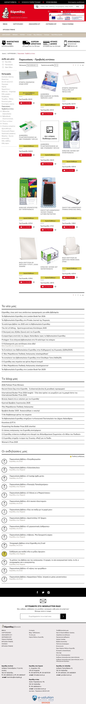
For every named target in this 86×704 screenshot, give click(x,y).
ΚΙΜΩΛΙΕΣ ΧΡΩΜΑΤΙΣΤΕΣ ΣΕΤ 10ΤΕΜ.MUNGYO (28, 208)
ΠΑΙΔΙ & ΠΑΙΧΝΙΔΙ (67, 24)
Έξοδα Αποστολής (61, 641)
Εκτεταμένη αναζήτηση (76, 2)
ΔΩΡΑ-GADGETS (6, 34)
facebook (37, 592)
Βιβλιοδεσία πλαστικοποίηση (7, 117)
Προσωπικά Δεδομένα (62, 637)
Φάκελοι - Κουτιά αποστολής (7, 137)
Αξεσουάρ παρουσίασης (6, 113)
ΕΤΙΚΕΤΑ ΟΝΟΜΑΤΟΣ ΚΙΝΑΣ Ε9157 (26, 83)
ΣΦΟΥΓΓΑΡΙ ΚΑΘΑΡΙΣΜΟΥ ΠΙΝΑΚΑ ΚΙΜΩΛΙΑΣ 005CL (71, 208)
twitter (43, 592)
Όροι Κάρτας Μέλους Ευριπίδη (65, 648)
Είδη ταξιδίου (6, 141)
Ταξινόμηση (22, 65)
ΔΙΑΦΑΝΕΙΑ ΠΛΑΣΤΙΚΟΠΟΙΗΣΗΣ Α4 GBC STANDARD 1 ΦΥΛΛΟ (28, 137)
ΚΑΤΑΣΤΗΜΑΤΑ (10, 2)
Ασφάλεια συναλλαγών (63, 635)
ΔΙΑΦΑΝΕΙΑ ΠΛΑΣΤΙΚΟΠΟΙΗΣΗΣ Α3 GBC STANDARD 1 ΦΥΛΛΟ (50, 146)
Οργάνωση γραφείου (8, 133)
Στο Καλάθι (27, 103)
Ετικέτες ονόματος (8, 126)
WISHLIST (49, 11)
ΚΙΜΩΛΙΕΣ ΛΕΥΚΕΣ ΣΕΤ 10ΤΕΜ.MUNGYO (70, 152)
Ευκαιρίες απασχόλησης (63, 650)
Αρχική (4, 53)
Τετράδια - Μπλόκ (7, 99)
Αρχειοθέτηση (6, 128)
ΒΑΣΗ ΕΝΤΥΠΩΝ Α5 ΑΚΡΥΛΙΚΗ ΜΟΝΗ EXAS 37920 (70, 260)
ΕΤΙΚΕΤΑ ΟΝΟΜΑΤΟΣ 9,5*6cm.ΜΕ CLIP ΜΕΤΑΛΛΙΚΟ (69, 90)
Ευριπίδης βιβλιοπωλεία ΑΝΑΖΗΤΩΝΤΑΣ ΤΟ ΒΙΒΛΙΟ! (14, 12)
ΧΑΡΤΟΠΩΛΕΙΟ (18, 24)
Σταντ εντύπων (7, 121)
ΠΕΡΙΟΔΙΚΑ (15, 34)
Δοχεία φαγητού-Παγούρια (7, 83)
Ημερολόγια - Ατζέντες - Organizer (9, 90)
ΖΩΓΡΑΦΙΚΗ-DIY (51, 24)
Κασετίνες (5, 79)
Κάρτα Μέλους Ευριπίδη (56, 34)
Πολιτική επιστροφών (62, 644)
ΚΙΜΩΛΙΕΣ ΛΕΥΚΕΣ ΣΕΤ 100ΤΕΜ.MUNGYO (49, 268)
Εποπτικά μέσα (7, 101)
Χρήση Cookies (60, 639)
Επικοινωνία (59, 646)
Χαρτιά (4, 87)
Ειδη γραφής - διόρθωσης (6, 95)
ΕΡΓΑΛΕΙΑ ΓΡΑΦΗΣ (9, 30)
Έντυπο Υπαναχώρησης (63, 655)
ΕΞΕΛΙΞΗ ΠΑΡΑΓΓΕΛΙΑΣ (31, 2)
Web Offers (9, 67)
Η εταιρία (29, 34)
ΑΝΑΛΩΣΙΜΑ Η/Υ (34, 24)
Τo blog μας (10, 379)
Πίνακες (5, 124)
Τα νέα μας (46, 34)
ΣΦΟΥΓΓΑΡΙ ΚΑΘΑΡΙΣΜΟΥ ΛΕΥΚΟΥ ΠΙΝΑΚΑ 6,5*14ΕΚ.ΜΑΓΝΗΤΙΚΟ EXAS (50, 213)
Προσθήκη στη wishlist (33, 103)
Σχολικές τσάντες (8, 77)
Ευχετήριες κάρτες (8, 104)
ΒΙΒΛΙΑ (5, 24)
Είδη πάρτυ (5, 143)
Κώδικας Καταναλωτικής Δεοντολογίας (68, 657)
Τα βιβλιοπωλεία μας (62, 630)
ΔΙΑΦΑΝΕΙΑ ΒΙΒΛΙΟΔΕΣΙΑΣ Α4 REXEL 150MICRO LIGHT (50, 96)
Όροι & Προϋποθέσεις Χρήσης (65, 632)
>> (83, 65)
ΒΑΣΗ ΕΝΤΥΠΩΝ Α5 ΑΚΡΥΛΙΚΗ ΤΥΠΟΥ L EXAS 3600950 (28, 264)
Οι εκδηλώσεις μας (14, 451)
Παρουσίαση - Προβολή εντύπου (8, 108)
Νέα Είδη (8, 62)
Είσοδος (54, 11)
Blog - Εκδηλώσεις (38, 34)
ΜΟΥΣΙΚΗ (22, 34)
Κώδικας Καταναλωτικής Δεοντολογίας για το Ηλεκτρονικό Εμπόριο (69, 660)
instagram (48, 592)
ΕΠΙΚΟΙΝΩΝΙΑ (51, 2)
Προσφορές (9, 65)
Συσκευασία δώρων (8, 131)
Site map (58, 653)
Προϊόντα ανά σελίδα (47, 65)
